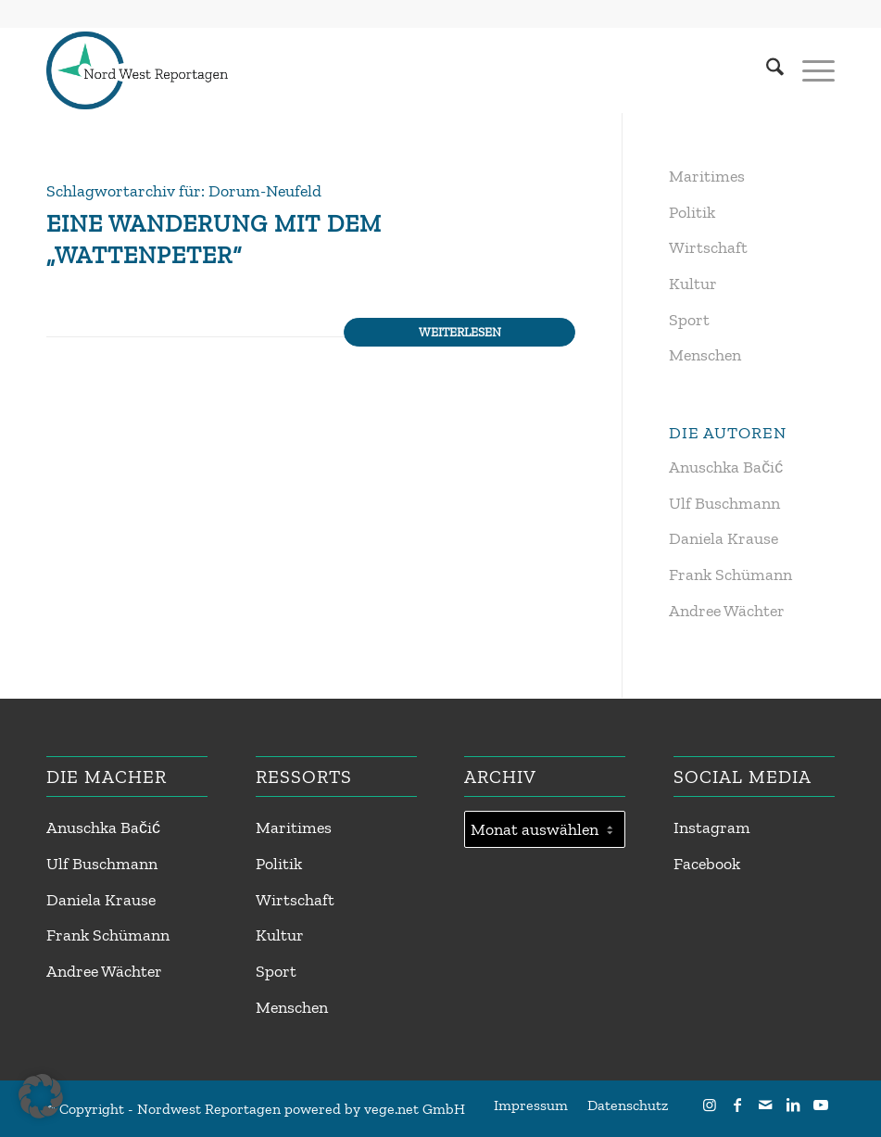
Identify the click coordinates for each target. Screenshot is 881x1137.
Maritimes (707, 176)
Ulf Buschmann (724, 503)
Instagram (711, 827)
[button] (41, 1096)
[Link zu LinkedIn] (793, 1104)
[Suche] (766, 70)
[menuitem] (766, 70)
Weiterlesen (460, 331)
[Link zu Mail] (765, 1104)
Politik (692, 212)
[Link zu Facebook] (737, 1104)
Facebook (706, 863)
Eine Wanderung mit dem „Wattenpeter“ (214, 239)
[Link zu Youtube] (821, 1104)
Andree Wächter (727, 610)
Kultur (693, 283)
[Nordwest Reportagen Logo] (137, 70)
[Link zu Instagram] (710, 1104)
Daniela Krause (723, 538)
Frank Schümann (730, 574)
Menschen (705, 355)
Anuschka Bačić (726, 467)
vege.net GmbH (414, 1109)
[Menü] (809, 70)
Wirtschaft (708, 247)
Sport (689, 320)
